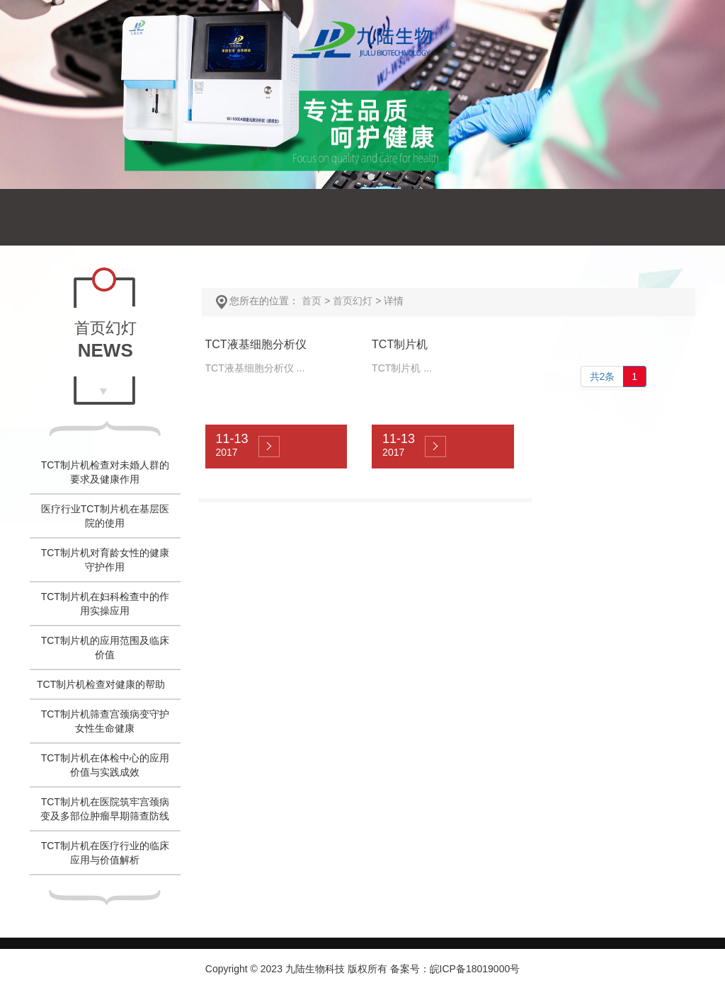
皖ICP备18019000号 (475, 968)
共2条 (602, 376)
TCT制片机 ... (402, 368)
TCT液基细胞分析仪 (256, 344)
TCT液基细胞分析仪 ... (255, 368)
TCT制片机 (400, 344)
